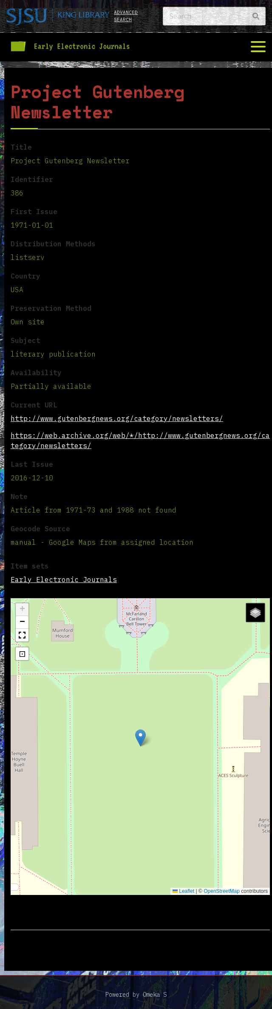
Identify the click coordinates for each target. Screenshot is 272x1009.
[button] (140, 738)
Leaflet (183, 891)
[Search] (214, 16)
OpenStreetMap (222, 891)
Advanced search (126, 15)
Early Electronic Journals (64, 579)
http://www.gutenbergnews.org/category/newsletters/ (117, 418)
